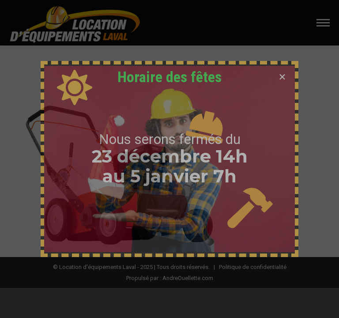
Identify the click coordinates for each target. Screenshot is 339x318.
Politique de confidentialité (252, 267)
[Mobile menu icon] (323, 22)
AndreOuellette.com (187, 278)
